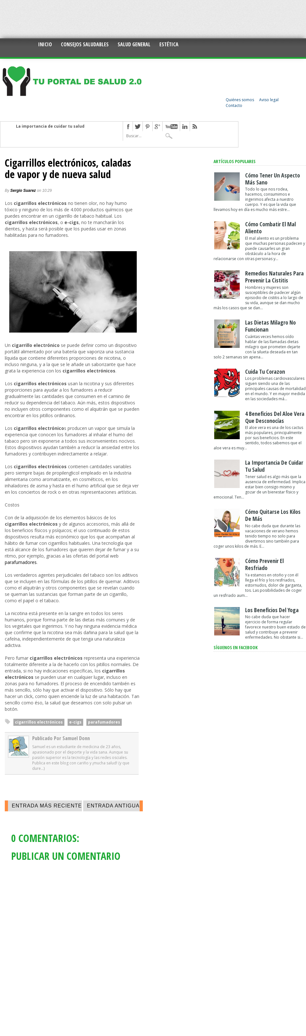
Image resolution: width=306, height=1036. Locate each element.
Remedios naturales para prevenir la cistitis (274, 276)
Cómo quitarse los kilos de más (273, 515)
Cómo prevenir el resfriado (264, 564)
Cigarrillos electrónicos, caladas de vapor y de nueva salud (68, 168)
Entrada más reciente (47, 805)
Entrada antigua (113, 805)
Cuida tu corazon (265, 371)
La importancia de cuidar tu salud (50, 126)
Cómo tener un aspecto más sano (272, 178)
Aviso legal (269, 99)
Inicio (45, 44)
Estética (168, 44)
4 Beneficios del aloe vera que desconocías (274, 417)
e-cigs (75, 722)
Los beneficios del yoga (272, 610)
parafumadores (21, 562)
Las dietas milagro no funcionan (270, 326)
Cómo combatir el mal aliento (270, 227)
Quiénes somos (240, 99)
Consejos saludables (85, 44)
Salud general (134, 44)
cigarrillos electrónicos (39, 722)
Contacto (234, 105)
